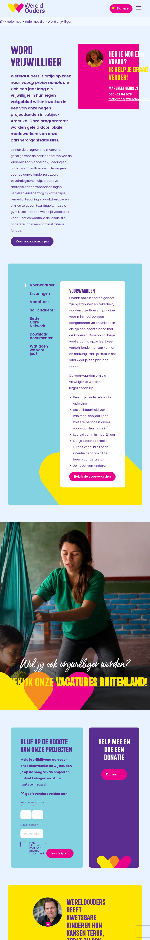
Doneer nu (114, 774)
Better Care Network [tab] (37, 322)
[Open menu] (138, 9)
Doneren (121, 8)
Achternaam (40, 804)
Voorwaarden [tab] (42, 285)
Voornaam (27, 804)
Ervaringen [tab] (40, 293)
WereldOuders (26, 8)
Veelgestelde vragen (32, 241)
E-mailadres (29, 825)
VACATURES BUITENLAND (100, 681)
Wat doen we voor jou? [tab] (39, 350)
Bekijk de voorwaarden (92, 476)
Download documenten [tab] (42, 336)
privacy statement (36, 852)
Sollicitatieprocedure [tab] (49, 310)
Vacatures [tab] (40, 301)
